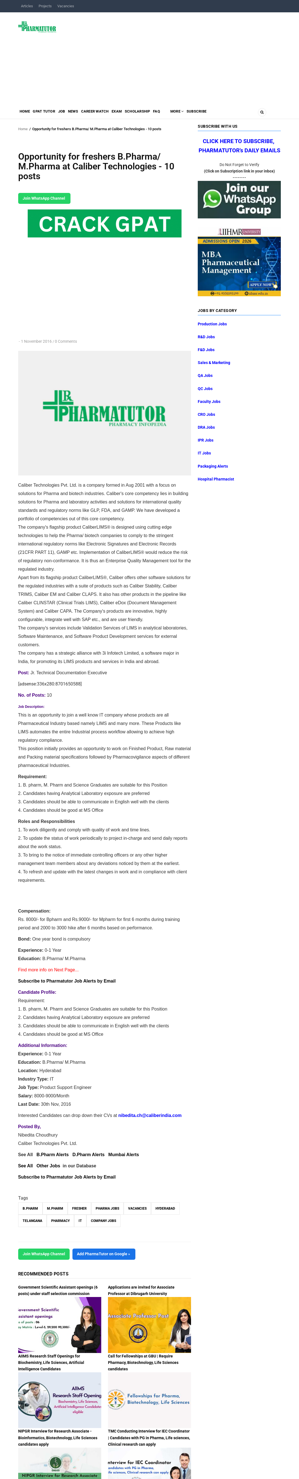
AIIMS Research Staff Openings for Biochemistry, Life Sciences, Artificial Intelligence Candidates (51, 1362)
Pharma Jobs (107, 1208)
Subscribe (231, 113)
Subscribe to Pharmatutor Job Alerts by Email (67, 981)
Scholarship (161, 113)
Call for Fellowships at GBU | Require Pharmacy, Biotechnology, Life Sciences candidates (143, 1362)
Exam (136, 113)
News (85, 113)
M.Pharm (55, 1208)
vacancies (137, 1208)
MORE (207, 113)
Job (70, 113)
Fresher (79, 1208)
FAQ (184, 113)
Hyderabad (165, 1208)
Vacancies (65, 6)
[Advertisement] (172, 57)
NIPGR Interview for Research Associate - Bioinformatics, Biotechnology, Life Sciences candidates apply (57, 1437)
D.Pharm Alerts (88, 1154)
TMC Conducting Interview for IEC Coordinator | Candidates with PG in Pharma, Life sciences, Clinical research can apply (149, 1437)
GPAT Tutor (49, 113)
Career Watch (111, 113)
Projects (45, 6)
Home (26, 113)
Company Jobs (103, 1221)
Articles (27, 6)
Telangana (32, 1221)
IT (80, 1221)
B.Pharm (30, 1208)
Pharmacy (60, 1221)
